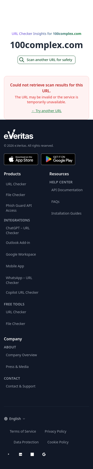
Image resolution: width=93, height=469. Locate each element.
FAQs (56, 201)
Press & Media (17, 366)
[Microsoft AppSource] (32, 454)
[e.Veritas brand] (46, 134)
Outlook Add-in (18, 242)
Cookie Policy (57, 442)
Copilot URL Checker (22, 292)
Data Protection (26, 442)
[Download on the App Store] (21, 159)
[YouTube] (9, 454)
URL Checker (16, 184)
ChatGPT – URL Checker (18, 230)
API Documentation (67, 190)
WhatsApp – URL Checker (19, 280)
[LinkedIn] (20, 454)
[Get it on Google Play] (58, 159)
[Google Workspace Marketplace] (44, 454)
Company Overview (21, 355)
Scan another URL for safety (45, 60)
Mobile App (15, 266)
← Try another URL (46, 110)
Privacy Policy (55, 431)
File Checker (15, 194)
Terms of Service (23, 431)
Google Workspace (21, 254)
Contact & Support (20, 386)
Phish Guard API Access (19, 208)
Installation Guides (67, 213)
